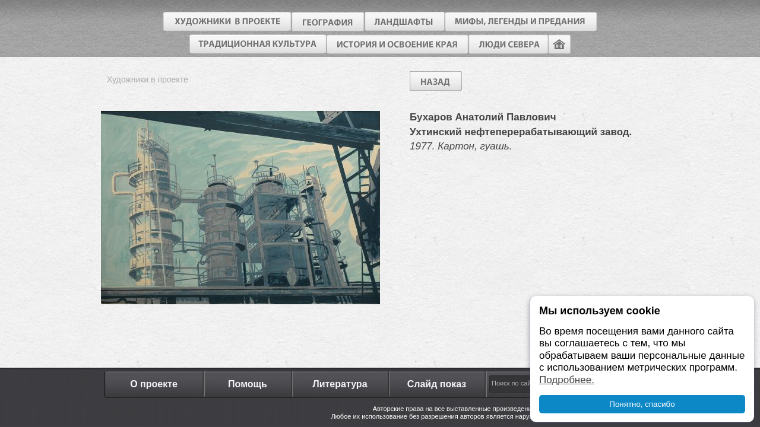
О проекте (154, 384)
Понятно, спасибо (641, 404)
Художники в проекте (147, 79)
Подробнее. (566, 379)
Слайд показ (437, 384)
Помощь (247, 384)
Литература (339, 384)
